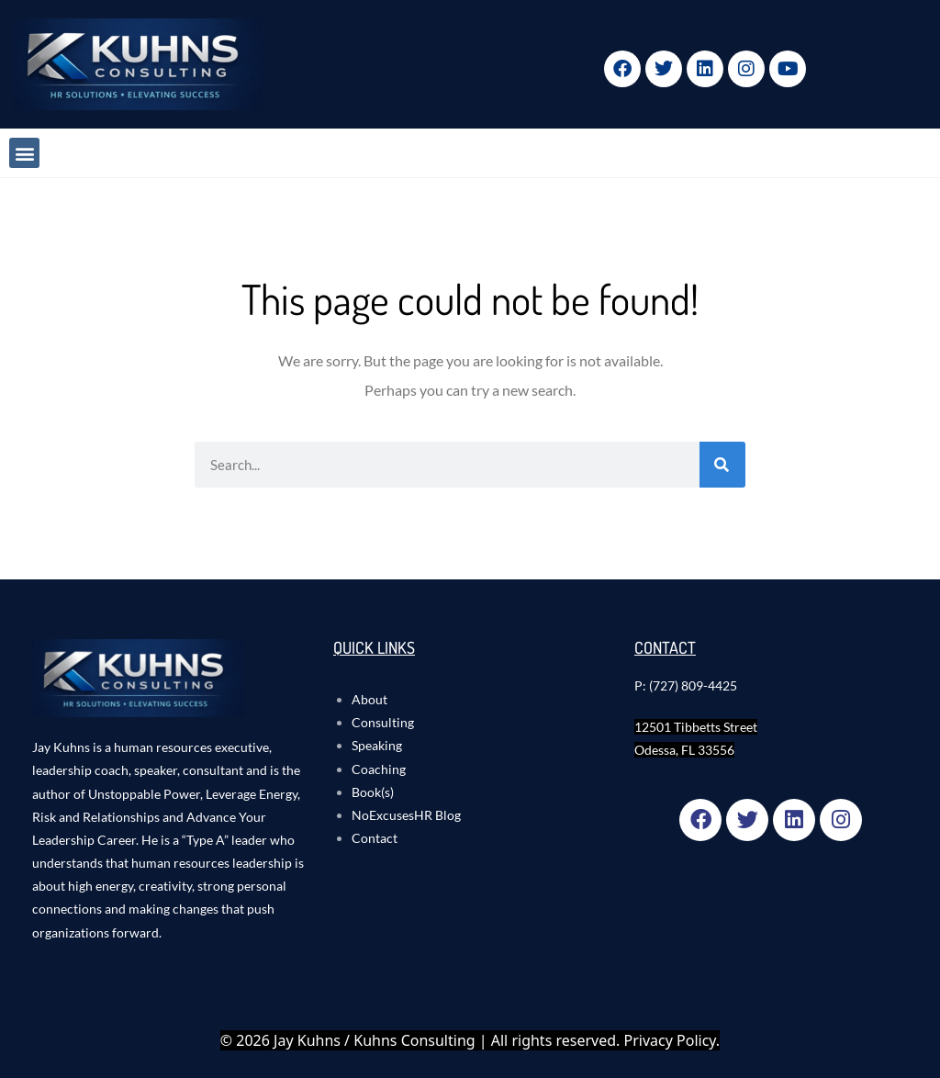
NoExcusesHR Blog (406, 815)
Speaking (377, 745)
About (369, 699)
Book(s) (373, 792)
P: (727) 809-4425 (685, 685)
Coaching (379, 769)
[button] (24, 153)
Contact (374, 838)
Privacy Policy (670, 1040)
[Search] (722, 465)
